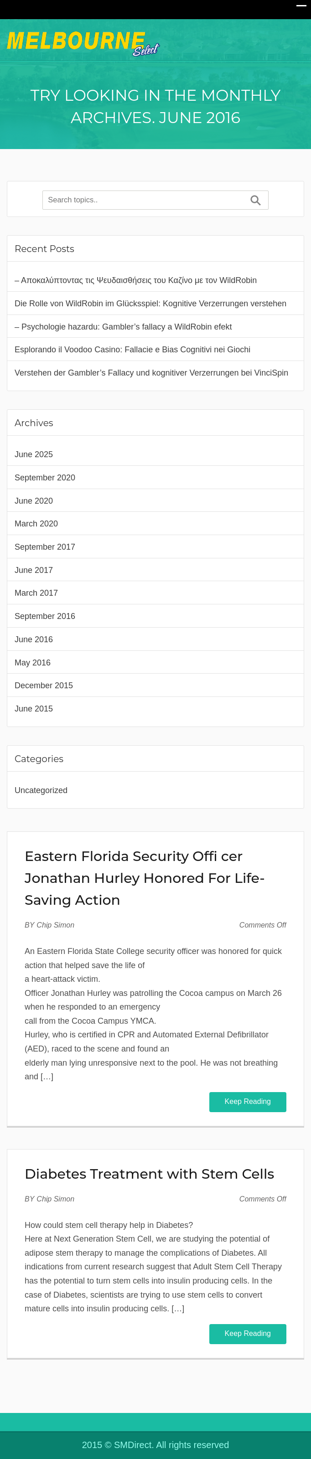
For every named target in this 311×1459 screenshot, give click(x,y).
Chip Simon (55, 925)
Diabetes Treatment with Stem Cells (149, 1173)
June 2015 (34, 708)
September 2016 (45, 616)
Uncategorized (41, 790)
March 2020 (36, 523)
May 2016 (33, 662)
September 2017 (45, 547)
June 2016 (34, 639)
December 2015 (44, 685)
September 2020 (45, 477)
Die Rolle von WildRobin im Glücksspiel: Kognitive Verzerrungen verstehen (150, 303)
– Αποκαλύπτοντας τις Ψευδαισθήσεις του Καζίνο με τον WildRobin (136, 280)
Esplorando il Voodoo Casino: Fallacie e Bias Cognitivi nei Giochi (132, 349)
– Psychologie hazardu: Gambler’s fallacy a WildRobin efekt (123, 326)
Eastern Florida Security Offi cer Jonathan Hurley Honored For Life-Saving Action (145, 878)
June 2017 (34, 570)
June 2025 (34, 454)
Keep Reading (248, 1101)
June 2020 (34, 500)
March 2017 (36, 593)
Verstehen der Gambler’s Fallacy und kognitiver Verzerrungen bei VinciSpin (151, 372)
